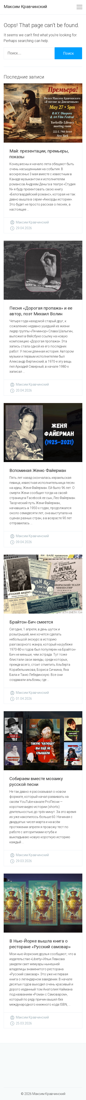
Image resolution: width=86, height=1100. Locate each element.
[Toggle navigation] (79, 7)
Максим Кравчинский (25, 6)
